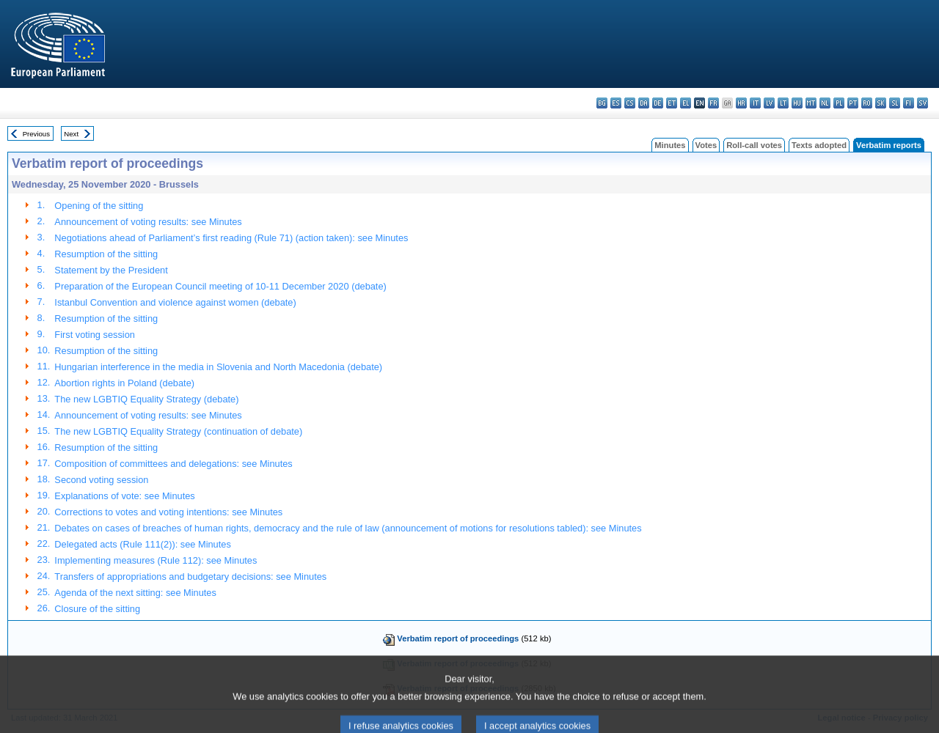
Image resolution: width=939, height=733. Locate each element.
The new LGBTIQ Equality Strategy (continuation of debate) (178, 431)
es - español (615, 102)
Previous (36, 134)
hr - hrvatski (741, 102)
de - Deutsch (657, 102)
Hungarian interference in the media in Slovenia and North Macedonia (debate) (218, 366)
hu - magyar (797, 102)
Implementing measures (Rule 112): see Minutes (155, 560)
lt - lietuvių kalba (783, 102)
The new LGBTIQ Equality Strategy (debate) (146, 399)
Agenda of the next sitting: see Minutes (135, 592)
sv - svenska (922, 102)
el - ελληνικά (685, 102)
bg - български (601, 102)
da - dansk (643, 102)
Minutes (669, 145)
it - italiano (755, 102)
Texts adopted (819, 145)
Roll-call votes (754, 145)
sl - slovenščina (894, 102)
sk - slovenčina (880, 102)
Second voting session (101, 479)
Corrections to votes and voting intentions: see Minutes (168, 512)
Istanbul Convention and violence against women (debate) (175, 302)
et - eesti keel (671, 102)
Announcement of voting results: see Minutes (147, 221)
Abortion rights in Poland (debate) (124, 382)
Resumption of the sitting (106, 253)
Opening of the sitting (98, 205)
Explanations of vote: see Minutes (124, 495)
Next (71, 134)
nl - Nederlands (824, 102)
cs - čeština (629, 102)
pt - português (852, 102)
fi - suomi (908, 102)
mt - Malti (810, 102)
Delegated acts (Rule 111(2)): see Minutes (142, 544)
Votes (706, 145)
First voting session (94, 334)
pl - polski (838, 102)
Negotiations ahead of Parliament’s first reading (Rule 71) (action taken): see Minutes (231, 237)
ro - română (866, 102)
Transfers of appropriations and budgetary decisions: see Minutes (190, 576)
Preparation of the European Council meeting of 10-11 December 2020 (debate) (220, 286)
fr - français (713, 102)
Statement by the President (110, 270)
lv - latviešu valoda (769, 102)
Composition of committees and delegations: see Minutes (173, 463)
